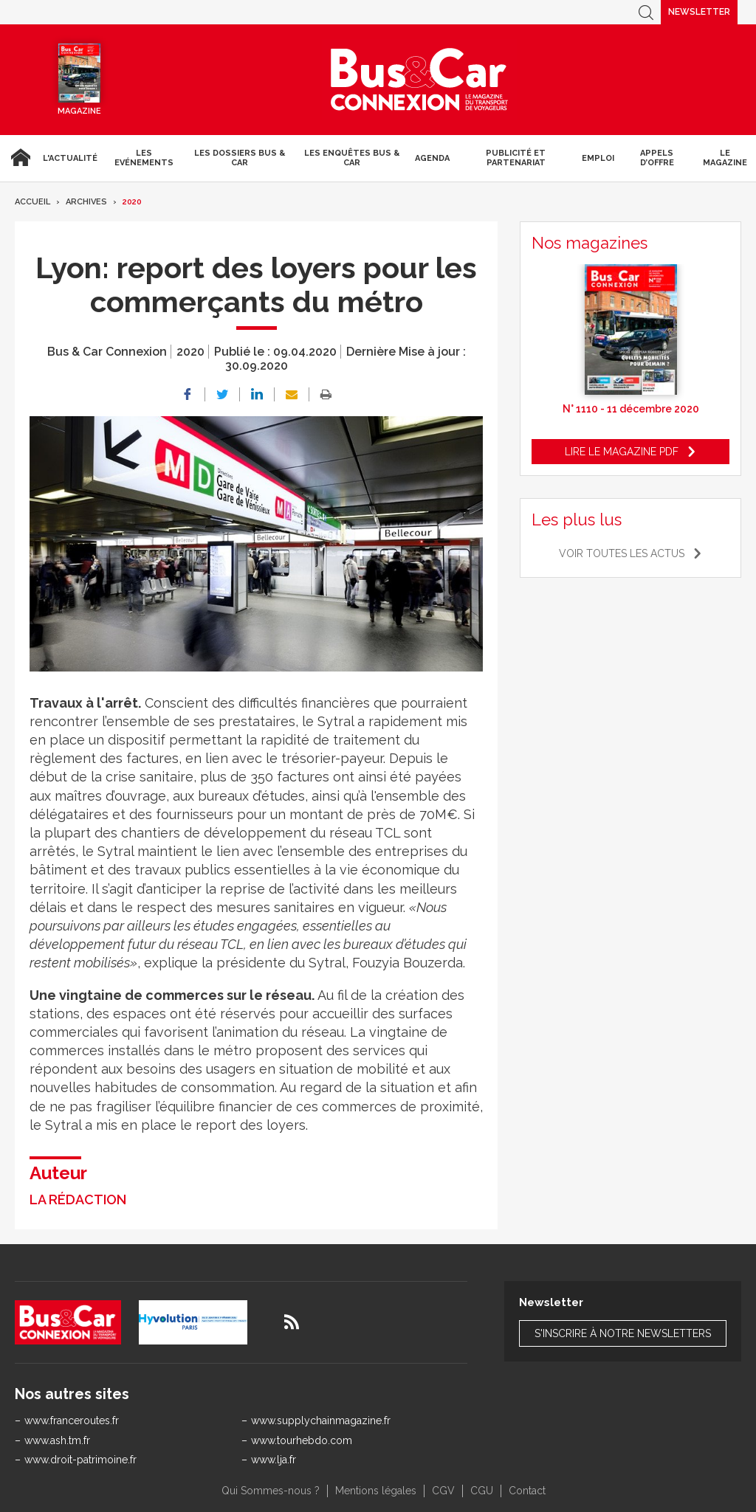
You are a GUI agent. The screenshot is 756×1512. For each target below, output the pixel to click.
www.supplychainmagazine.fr (321, 1420)
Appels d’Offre (657, 158)
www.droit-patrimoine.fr (80, 1460)
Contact (527, 1491)
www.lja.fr (273, 1460)
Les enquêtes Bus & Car (351, 158)
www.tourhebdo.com (301, 1440)
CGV (443, 1491)
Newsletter (699, 12)
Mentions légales (375, 1491)
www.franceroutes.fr (71, 1420)
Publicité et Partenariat (516, 158)
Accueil (18, 158)
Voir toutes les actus (621, 553)
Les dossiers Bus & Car (239, 158)
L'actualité (70, 158)
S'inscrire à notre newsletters (623, 1333)
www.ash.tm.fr (57, 1440)
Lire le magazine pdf (621, 452)
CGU (481, 1491)
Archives (86, 202)
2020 (132, 202)
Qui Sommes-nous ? (270, 1491)
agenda (432, 158)
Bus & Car (419, 79)
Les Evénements (143, 158)
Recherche (646, 12)
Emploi (598, 158)
